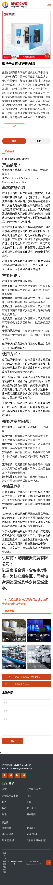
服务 (4, 801)
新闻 (29, 795)
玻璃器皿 (31, 827)
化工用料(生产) (34, 789)
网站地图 (31, 814)
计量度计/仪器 (9, 840)
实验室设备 (14, 599)
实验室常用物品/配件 (37, 840)
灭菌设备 (38, 599)
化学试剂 (6, 827)
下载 (29, 801)
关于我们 (31, 808)
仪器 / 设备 (7, 834)
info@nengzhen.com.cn (20, 768)
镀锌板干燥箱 (18, 603)
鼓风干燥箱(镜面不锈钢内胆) (27, 677)
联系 (4, 814)
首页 (4, 789)
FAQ (4, 808)
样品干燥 (27, 599)
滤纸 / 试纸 (32, 834)
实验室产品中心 (10, 795)
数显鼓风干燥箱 (22, 684)
